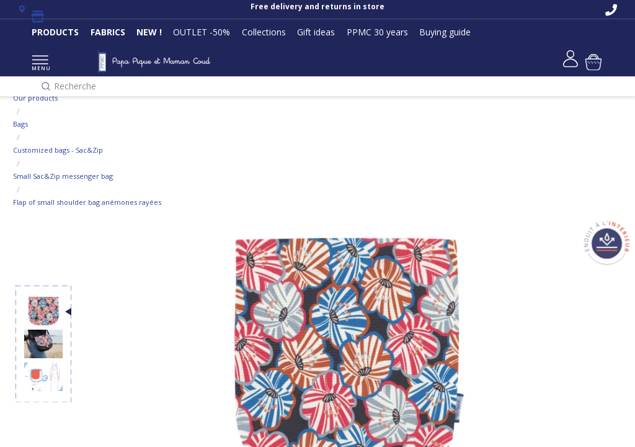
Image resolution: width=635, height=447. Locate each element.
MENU (40, 63)
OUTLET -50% (201, 32)
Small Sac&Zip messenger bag (63, 176)
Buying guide (445, 32)
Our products (35, 97)
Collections (264, 32)
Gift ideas (316, 32)
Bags (20, 124)
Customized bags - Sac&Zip (58, 150)
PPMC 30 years (377, 32)
